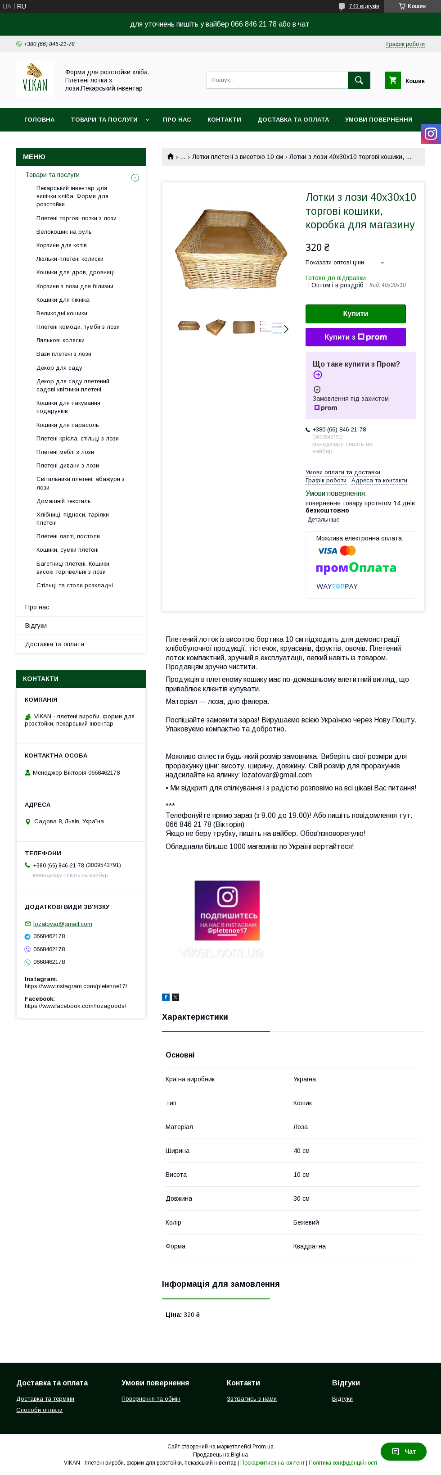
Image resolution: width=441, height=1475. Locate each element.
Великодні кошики (61, 313)
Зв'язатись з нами (252, 1398)
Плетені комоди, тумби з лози (78, 326)
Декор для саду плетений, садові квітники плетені (73, 385)
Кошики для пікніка (63, 299)
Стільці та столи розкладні (74, 585)
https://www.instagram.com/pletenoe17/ (76, 986)
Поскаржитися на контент (272, 1463)
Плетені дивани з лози (67, 465)
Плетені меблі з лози (65, 452)
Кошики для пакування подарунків (68, 406)
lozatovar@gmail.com (62, 923)
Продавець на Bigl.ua (220, 1455)
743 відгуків (364, 6)
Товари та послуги (104, 119)
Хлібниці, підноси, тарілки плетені (72, 518)
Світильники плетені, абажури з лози (80, 483)
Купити (356, 314)
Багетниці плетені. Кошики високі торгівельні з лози (72, 567)
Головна (39, 119)
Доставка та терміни (45, 1398)
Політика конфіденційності (343, 1463)
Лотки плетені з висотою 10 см (237, 156)
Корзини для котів (61, 245)
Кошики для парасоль (67, 425)
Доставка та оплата (293, 119)
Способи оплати (39, 1410)
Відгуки (36, 625)
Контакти (224, 119)
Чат (404, 1452)
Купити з (355, 337)
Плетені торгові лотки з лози (76, 218)
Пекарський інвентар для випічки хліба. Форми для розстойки (72, 196)
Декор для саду (59, 367)
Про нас (177, 119)
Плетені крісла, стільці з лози (77, 438)
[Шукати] (359, 80)
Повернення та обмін (151, 1398)
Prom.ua (263, 1446)
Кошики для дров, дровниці (75, 272)
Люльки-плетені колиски (70, 258)
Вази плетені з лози (63, 353)
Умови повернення (379, 119)
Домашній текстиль (63, 501)
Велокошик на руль (64, 231)
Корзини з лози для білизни (74, 286)
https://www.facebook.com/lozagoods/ (75, 1006)
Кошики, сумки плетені (67, 549)
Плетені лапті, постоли (68, 536)
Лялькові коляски (60, 340)
